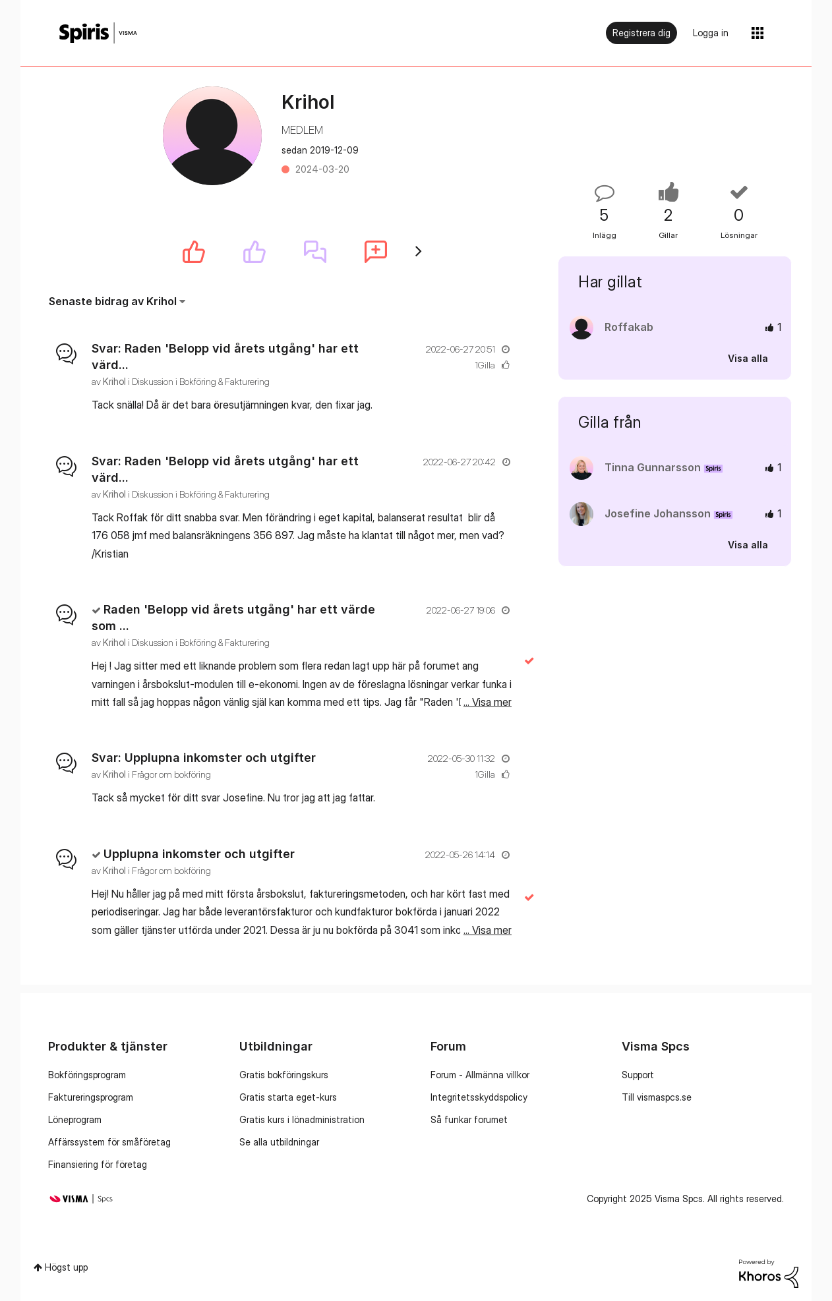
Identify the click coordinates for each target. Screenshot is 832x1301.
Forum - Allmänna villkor (480, 1074)
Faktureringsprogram (90, 1097)
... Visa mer (487, 404)
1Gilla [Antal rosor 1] (485, 364)
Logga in (710, 32)
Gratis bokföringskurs (283, 1074)
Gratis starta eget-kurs (288, 1097)
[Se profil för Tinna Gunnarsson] (653, 467)
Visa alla (748, 358)
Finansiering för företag (97, 1164)
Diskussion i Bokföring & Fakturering (201, 381)
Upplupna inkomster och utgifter (199, 854)
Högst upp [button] (66, 1267)
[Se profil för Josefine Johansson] (658, 513)
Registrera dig (641, 32)
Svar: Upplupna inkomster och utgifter (204, 758)
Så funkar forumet (469, 1119)
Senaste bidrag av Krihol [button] (113, 301)
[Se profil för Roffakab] (629, 326)
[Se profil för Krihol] (114, 381)
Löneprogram (75, 1119)
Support (638, 1074)
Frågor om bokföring (171, 774)
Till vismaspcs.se (657, 1097)
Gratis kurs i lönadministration (302, 1119)
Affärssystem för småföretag (109, 1141)
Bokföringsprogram (87, 1074)
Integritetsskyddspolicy (479, 1097)
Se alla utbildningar (279, 1141)
